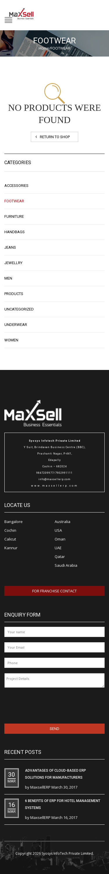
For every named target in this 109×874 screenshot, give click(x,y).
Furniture (14, 216)
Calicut (10, 539)
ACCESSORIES (16, 185)
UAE (58, 547)
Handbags (14, 232)
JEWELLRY (13, 263)
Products (13, 294)
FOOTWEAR (14, 201)
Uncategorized (19, 309)
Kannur (10, 547)
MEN (8, 278)
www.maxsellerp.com (54, 485)
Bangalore (13, 521)
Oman (60, 539)
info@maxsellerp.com (54, 479)
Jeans (10, 247)
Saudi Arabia (66, 565)
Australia (62, 521)
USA (58, 530)
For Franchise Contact (54, 591)
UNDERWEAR (15, 324)
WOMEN (11, 340)
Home (44, 48)
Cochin (10, 530)
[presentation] (41, 704)
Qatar (60, 556)
